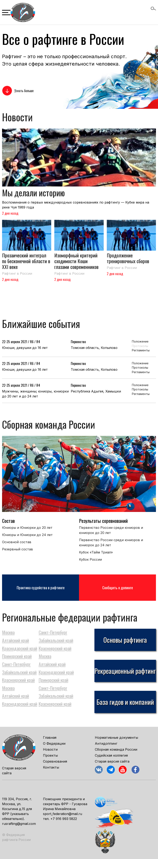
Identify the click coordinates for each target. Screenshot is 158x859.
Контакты (51, 767)
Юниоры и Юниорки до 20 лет (27, 528)
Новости (50, 749)
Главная (49, 737)
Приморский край (17, 656)
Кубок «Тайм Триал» (96, 552)
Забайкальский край (56, 640)
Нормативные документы (116, 737)
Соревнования (55, 761)
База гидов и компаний (125, 702)
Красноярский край (55, 648)
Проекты (50, 755)
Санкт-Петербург (53, 632)
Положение (139, 341)
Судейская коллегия (111, 755)
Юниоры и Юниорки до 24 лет (27, 535)
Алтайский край (15, 640)
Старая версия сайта (112, 761)
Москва (8, 632)
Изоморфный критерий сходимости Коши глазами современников (76, 260)
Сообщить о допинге (117, 587)
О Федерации (54, 743)
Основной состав (16, 542)
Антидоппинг (106, 743)
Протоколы (139, 346)
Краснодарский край (19, 648)
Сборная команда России (116, 749)
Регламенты (139, 350)
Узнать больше (24, 90)
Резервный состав (17, 549)
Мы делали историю (33, 192)
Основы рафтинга (125, 640)
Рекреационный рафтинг (125, 671)
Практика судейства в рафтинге (41, 587)
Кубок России (90, 559)
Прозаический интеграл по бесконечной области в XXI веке (26, 260)
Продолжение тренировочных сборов (128, 258)
